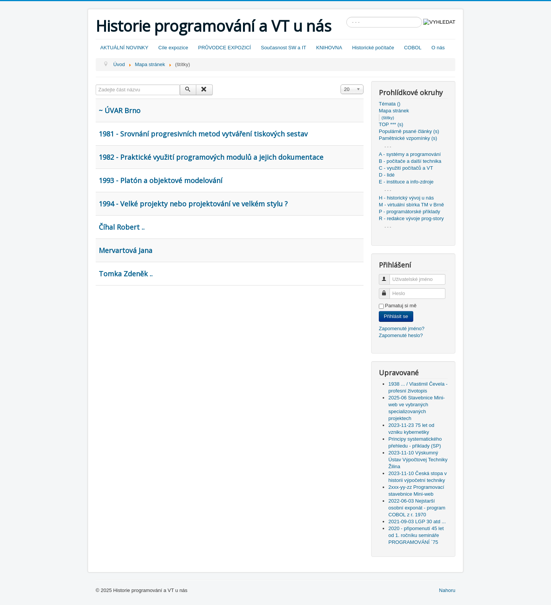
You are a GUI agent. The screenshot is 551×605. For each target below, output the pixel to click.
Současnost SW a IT (283, 47)
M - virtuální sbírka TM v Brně (411, 205)
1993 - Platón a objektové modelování (160, 180)
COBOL (413, 47)
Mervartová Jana (125, 250)
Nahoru (447, 590)
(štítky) (387, 117)
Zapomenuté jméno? (401, 328)
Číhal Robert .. (122, 227)
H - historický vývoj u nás (406, 198)
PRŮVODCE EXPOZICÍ (224, 47)
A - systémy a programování (410, 154)
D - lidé (387, 175)
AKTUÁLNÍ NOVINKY (124, 47)
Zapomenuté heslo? (401, 335)
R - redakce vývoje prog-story (411, 218)
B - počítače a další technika (410, 161)
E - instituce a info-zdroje (406, 182)
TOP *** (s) (391, 124)
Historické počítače (373, 47)
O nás (438, 47)
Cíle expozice (173, 47)
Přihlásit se (396, 316)
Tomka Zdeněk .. (126, 273)
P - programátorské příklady (409, 211)
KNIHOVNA (329, 47)
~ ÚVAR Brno (119, 110)
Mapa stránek (394, 111)
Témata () (389, 104)
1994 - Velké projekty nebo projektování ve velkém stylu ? (193, 203)
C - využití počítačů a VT (406, 168)
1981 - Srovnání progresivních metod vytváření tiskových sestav (203, 133)
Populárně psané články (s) (409, 131)
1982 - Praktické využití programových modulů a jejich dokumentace (211, 157)
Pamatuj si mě (400, 305)
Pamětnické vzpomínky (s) (408, 138)
